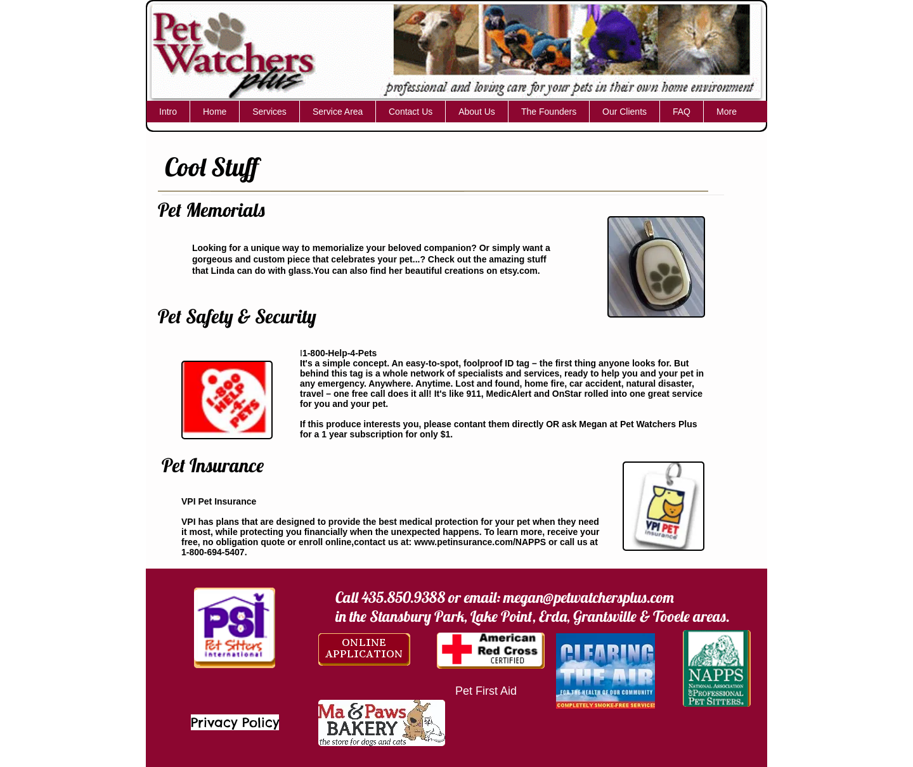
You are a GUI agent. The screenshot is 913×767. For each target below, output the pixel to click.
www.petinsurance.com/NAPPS (480, 542)
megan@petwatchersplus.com (588, 597)
